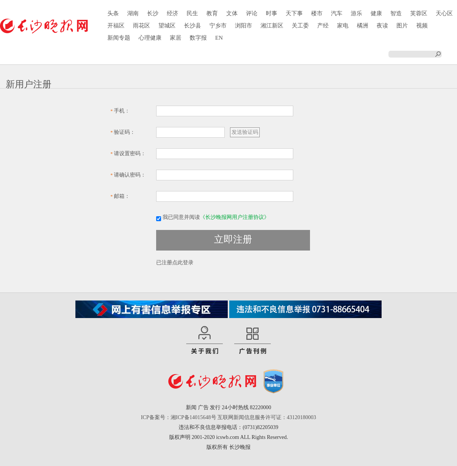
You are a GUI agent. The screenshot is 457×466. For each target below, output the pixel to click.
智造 (396, 13)
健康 (376, 13)
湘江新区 (271, 25)
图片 (402, 25)
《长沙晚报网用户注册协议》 (234, 217)
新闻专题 (118, 38)
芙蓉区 (418, 13)
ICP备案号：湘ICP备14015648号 (178, 417)
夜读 (382, 25)
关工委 (300, 25)
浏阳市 (243, 25)
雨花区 (141, 25)
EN (219, 38)
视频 (422, 25)
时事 (271, 13)
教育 (212, 13)
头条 (113, 13)
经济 (172, 13)
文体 (232, 13)
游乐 (356, 13)
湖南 (133, 13)
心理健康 (150, 38)
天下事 (294, 13)
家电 (342, 25)
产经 (323, 25)
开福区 (116, 25)
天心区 (444, 13)
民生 (192, 13)
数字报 (198, 38)
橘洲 (362, 25)
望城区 (167, 25)
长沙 (152, 13)
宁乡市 (218, 25)
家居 (175, 38)
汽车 (336, 13)
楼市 (317, 13)
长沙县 (192, 25)
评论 (251, 13)
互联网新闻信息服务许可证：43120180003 (266, 417)
